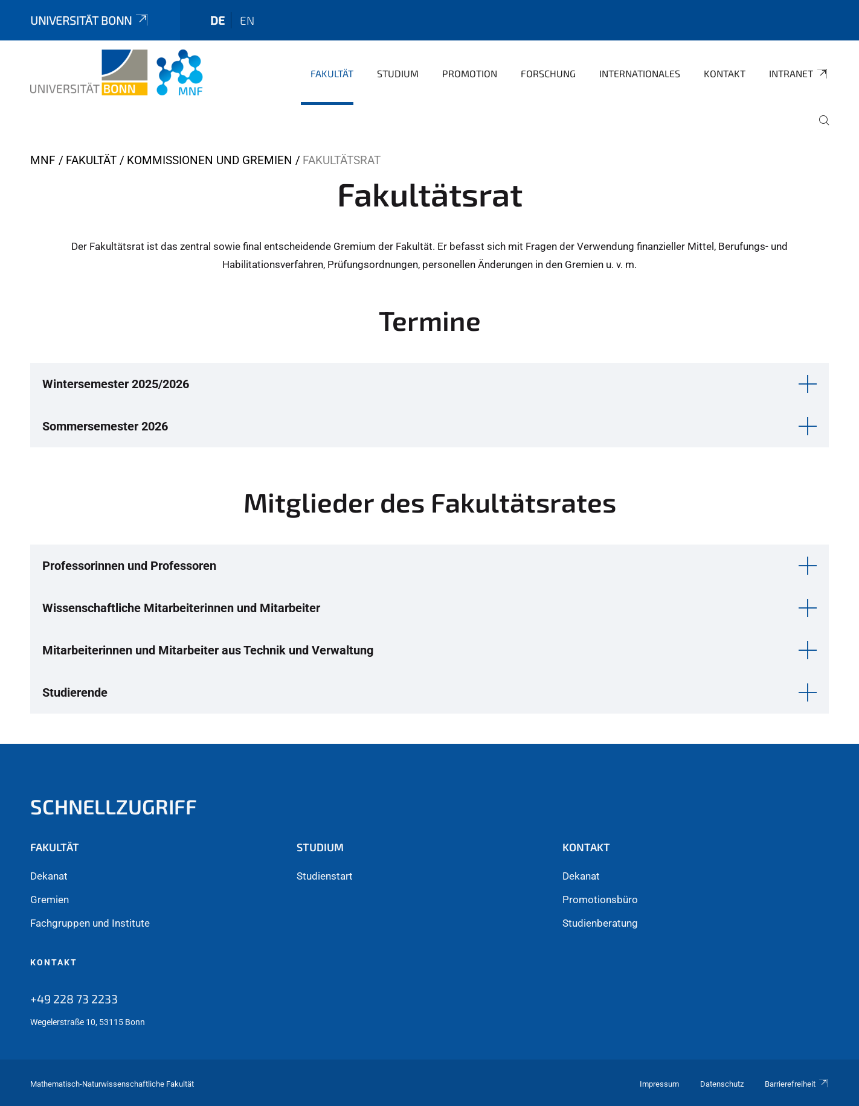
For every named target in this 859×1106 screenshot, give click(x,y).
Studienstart (325, 876)
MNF (43, 160)
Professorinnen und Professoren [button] (129, 565)
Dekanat (49, 876)
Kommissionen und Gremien (209, 160)
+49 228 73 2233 (74, 998)
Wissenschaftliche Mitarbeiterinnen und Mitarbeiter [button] (181, 608)
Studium (398, 73)
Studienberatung (600, 923)
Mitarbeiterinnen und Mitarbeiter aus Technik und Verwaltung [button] (207, 650)
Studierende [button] (75, 692)
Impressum (659, 1083)
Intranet (799, 74)
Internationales (639, 73)
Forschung (548, 73)
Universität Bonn (90, 20)
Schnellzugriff (113, 806)
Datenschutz (722, 1083)
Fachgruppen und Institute (90, 923)
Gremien (49, 899)
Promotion (469, 73)
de (217, 20)
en (247, 20)
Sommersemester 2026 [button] (105, 426)
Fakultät (331, 73)
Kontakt (724, 73)
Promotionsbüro (600, 899)
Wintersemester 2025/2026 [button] (115, 384)
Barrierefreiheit (797, 1083)
